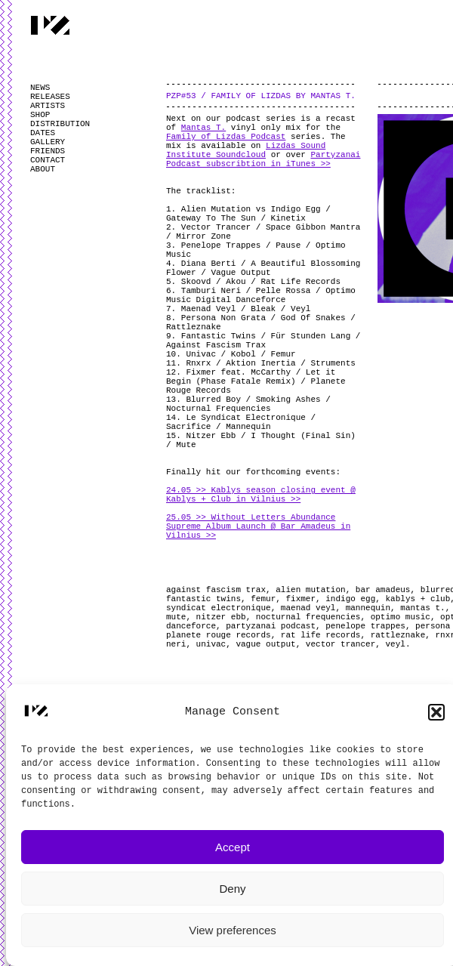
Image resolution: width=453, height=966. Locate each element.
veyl (395, 644)
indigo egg (350, 598)
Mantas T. (203, 127)
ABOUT (42, 169)
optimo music (400, 617)
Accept (232, 847)
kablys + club (417, 598)
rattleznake (398, 635)
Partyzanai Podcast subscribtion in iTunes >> (263, 159)
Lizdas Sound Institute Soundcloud (245, 150)
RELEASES (50, 96)
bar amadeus (383, 589)
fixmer (300, 598)
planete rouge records (218, 635)
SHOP (40, 114)
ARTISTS (47, 105)
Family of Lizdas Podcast (225, 136)
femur (263, 598)
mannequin (368, 608)
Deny (232, 888)
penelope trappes (365, 626)
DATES (42, 132)
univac (211, 644)
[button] (436, 712)
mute (176, 617)
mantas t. (422, 608)
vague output (265, 644)
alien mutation (310, 589)
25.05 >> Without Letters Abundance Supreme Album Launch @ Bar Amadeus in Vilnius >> (258, 526)
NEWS (40, 87)
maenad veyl (308, 608)
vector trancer (340, 644)
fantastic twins (203, 598)
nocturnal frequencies (308, 617)
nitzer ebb (221, 617)
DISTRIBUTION (60, 123)
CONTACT (47, 160)
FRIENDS (47, 151)
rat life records (321, 635)
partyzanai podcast (271, 626)
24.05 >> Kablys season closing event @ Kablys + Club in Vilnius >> (261, 495)
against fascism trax (216, 589)
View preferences (232, 930)
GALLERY (47, 142)
